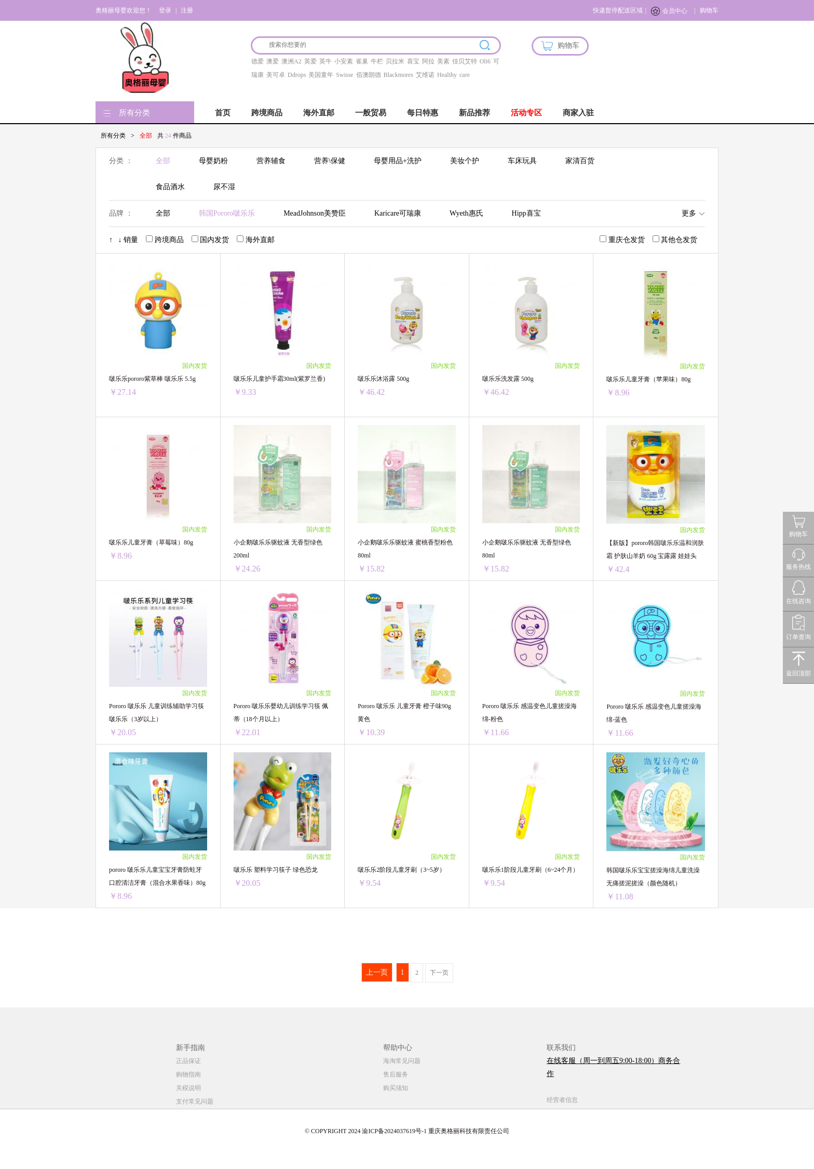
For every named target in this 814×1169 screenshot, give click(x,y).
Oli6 (485, 61)
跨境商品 (266, 113)
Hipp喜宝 (526, 213)
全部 (163, 161)
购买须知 (395, 1088)
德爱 (257, 61)
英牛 (325, 61)
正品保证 (188, 1061)
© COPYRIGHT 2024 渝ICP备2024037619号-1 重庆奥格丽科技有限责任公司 (407, 1131)
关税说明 (188, 1088)
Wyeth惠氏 (466, 213)
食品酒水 (170, 187)
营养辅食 (271, 161)
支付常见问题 (194, 1101)
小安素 (343, 61)
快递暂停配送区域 (618, 10)
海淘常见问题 (401, 1061)
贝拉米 (395, 61)
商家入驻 (578, 113)
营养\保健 (329, 161)
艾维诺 (425, 74)
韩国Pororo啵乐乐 (227, 213)
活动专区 (526, 113)
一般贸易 (370, 113)
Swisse (344, 74)
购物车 (709, 10)
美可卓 (275, 74)
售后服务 (395, 1074)
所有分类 (134, 113)
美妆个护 (464, 161)
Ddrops (297, 74)
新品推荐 (474, 113)
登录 (165, 10)
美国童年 (320, 74)
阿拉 (428, 61)
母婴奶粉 (213, 161)
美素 (443, 61)
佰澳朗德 (368, 74)
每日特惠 (422, 113)
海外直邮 (318, 113)
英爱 (310, 61)
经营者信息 (562, 1100)
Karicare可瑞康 (397, 213)
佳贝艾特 (464, 61)
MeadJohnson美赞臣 (314, 213)
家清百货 (579, 161)
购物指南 (188, 1074)
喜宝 (413, 61)
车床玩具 (522, 161)
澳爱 (272, 61)
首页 (222, 113)
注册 (187, 10)
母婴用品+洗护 (398, 161)
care (464, 74)
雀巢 (362, 61)
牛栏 (377, 61)
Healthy (447, 74)
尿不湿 (224, 187)
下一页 (439, 972)
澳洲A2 (291, 61)
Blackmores (398, 74)
